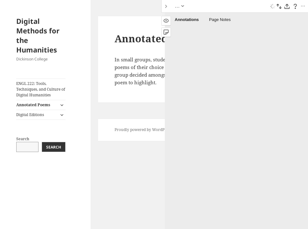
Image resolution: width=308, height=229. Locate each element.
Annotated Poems (33, 105)
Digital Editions (30, 114)
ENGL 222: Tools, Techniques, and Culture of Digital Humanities (40, 89)
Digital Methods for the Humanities (38, 35)
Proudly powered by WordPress (143, 129)
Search (22, 139)
